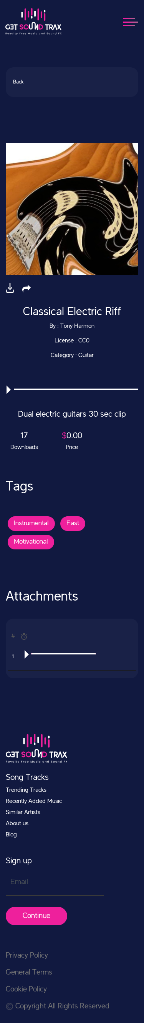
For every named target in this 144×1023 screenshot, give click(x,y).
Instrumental (31, 523)
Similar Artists (23, 812)
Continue (36, 916)
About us (17, 824)
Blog (11, 835)
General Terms (29, 972)
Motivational (31, 541)
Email (19, 882)
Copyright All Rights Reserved (57, 1006)
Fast (72, 523)
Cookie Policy (26, 989)
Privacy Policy (27, 956)
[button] (26, 288)
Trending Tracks (26, 790)
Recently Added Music (34, 801)
